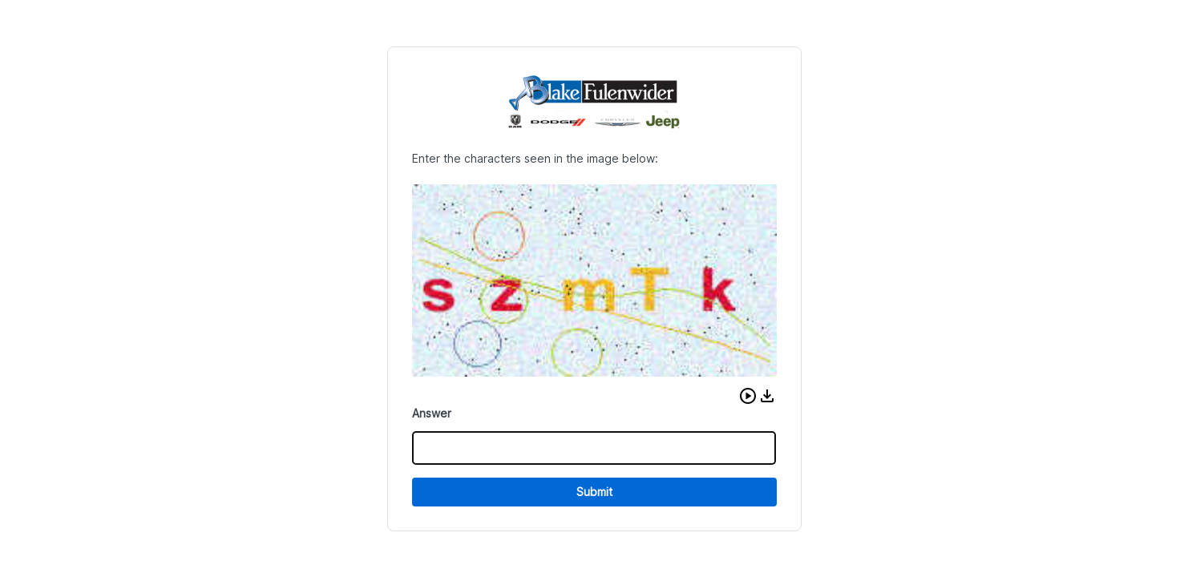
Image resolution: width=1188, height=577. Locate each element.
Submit (594, 491)
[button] (748, 396)
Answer (431, 413)
